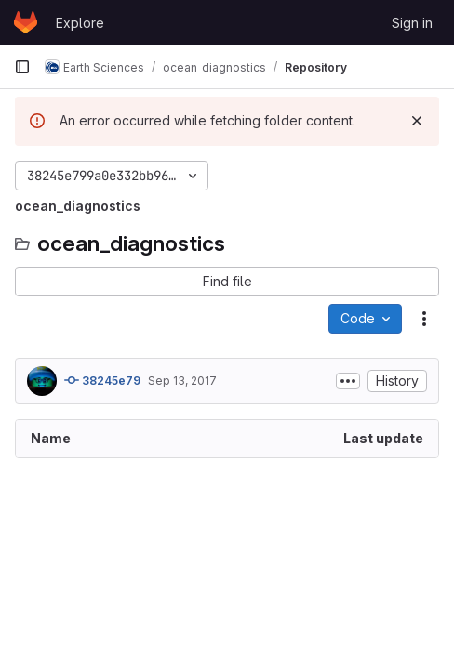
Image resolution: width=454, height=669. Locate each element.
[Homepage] (25, 22)
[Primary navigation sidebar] (22, 67)
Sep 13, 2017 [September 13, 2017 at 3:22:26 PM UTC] (182, 380)
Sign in (412, 23)
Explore (80, 23)
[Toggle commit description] (348, 381)
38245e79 (102, 380)
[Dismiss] (417, 121)
